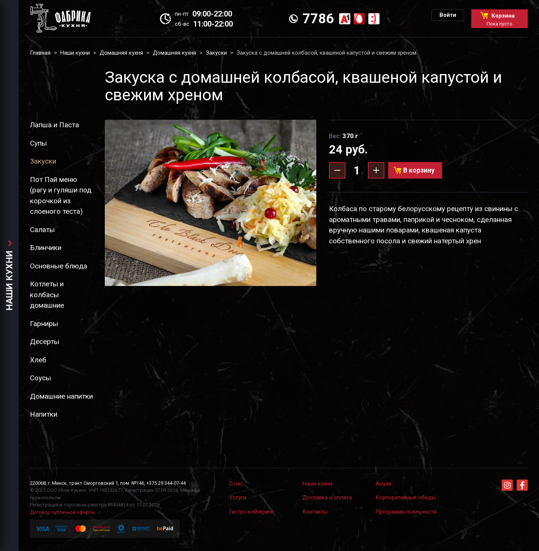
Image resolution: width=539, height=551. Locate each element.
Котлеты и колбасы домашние (47, 295)
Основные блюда (58, 266)
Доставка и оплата (327, 497)
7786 (318, 18)
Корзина (499, 19)
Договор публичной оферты (62, 512)
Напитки (43, 414)
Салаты (42, 229)
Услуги (237, 497)
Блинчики (45, 247)
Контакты (315, 511)
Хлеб (38, 360)
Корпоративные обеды (405, 497)
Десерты (44, 341)
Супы (38, 143)
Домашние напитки (61, 396)
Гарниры (44, 323)
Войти (447, 15)
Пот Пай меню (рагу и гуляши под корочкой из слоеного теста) (60, 195)
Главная (40, 52)
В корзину (419, 170)
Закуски (216, 52)
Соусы (40, 378)
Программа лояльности (405, 511)
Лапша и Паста (54, 125)
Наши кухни (75, 52)
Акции (383, 483)
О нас (236, 483)
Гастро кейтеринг (251, 511)
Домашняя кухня (121, 52)
